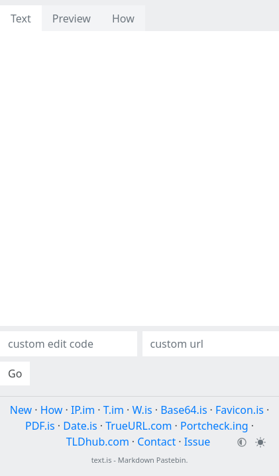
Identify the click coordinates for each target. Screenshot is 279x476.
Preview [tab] (71, 18)
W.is (142, 410)
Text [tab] (21, 18)
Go (15, 373)
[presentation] (139, 55)
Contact (156, 441)
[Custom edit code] (68, 343)
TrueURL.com (138, 425)
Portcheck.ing (214, 425)
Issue (197, 441)
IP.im (83, 410)
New (21, 410)
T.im (113, 410)
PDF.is (40, 425)
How (51, 410)
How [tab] (123, 18)
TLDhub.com (97, 441)
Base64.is (183, 410)
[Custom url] (211, 343)
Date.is (80, 425)
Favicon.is (239, 410)
